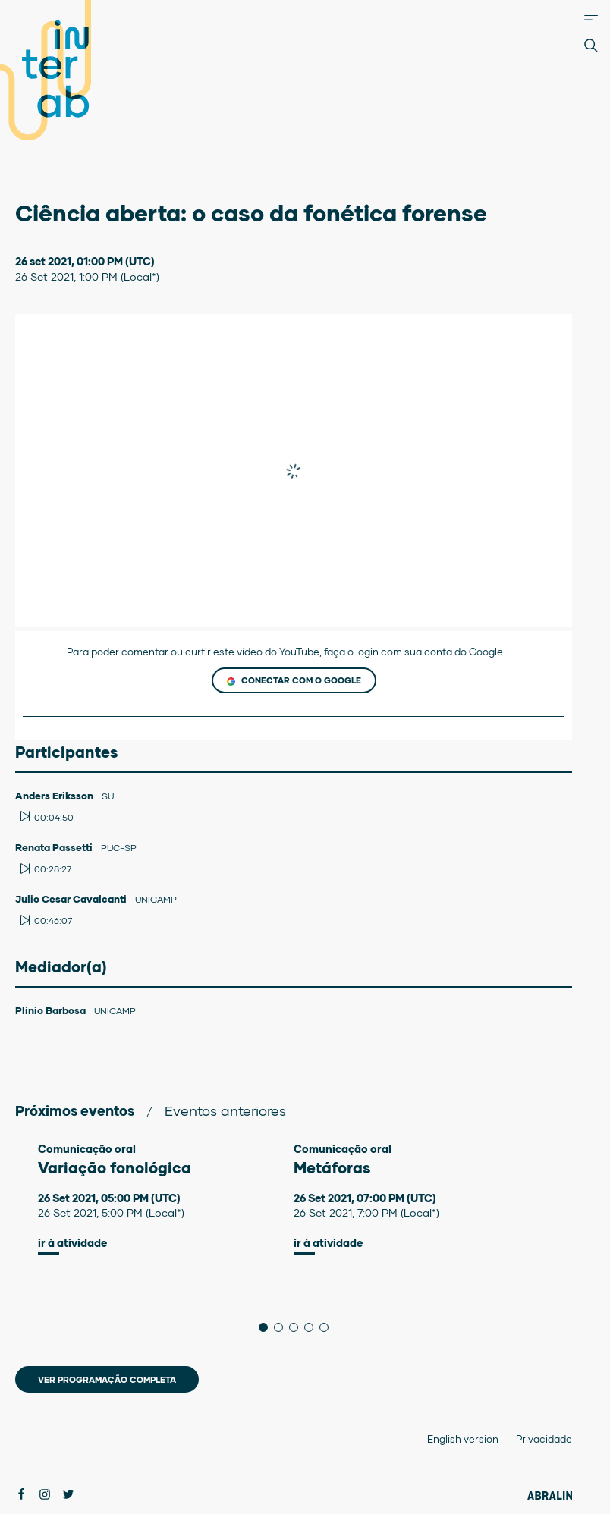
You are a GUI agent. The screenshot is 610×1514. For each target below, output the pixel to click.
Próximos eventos (74, 1110)
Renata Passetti (55, 847)
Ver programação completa (107, 1379)
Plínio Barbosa (51, 1010)
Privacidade (544, 1439)
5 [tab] (328, 1327)
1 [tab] (267, 1327)
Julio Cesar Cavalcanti (72, 899)
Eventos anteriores (225, 1110)
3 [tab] (297, 1327)
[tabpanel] (166, 1199)
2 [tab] (282, 1327)
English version (462, 1439)
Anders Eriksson (55, 796)
